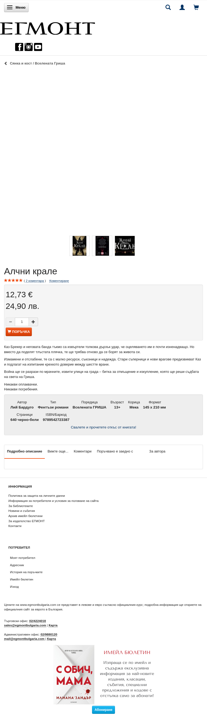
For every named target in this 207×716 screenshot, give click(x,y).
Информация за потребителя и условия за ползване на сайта (53, 500)
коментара (35, 281)
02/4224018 (37, 621)
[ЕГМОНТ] (47, 27)
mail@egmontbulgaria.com (24, 638)
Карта (53, 625)
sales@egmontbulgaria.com (25, 625)
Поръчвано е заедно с (115, 451)
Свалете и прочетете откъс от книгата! (103, 427)
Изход (14, 586)
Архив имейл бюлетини (25, 516)
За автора (157, 451)
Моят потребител (22, 557)
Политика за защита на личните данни (36, 495)
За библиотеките (20, 506)
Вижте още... (57, 451)
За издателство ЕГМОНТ (26, 521)
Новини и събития (21, 510)
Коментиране (59, 280)
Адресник (17, 565)
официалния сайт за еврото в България (33, 609)
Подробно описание (24, 451)
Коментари (82, 451)
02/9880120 (48, 634)
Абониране (104, 710)
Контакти (15, 526)
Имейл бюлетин (21, 579)
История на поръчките (26, 572)
